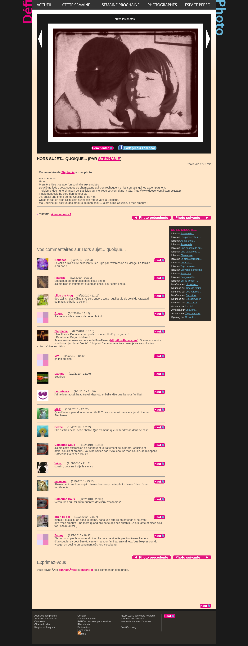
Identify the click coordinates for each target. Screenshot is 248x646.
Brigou (59, 313)
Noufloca (60, 259)
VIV (57, 355)
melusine (60, 481)
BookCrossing (128, 627)
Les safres (191, 302)
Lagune (59, 373)
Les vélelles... (193, 291)
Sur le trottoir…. (189, 280)
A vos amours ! (61, 214)
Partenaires (84, 627)
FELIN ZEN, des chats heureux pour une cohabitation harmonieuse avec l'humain (138, 618)
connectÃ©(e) (68, 569)
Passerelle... (187, 233)
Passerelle (186, 244)
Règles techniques (44, 627)
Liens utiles (84, 630)
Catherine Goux (65, 444)
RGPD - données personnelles (94, 621)
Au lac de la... (187, 240)
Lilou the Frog (64, 295)
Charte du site (42, 624)
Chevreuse (187, 255)
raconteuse (62, 391)
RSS (82, 633)
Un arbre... (186, 262)
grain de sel (62, 516)
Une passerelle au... (192, 248)
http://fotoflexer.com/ (124, 340)
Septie (59, 427)
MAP (58, 409)
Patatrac (60, 277)
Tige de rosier (188, 266)
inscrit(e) (87, 569)
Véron (58, 463)
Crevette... (190, 317)
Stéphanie (109, 159)
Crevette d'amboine (191, 269)
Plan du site (84, 624)
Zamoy (59, 535)
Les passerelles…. (191, 237)
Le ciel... (190, 306)
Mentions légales (87, 618)
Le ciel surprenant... (191, 258)
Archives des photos (45, 615)
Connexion (40, 621)
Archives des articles (45, 618)
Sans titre (186, 273)
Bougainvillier (188, 277)
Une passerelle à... (191, 251)
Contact (82, 615)
